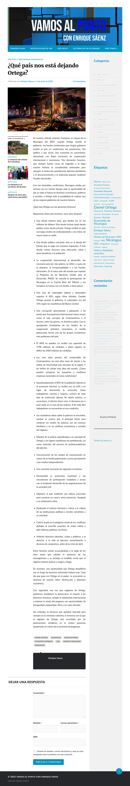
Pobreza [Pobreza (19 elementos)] (104, 247)
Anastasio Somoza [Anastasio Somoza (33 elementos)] (102, 185)
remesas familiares (72, 641)
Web (35, 736)
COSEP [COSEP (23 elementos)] (111, 201)
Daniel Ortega (41, 637)
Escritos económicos (105, 101)
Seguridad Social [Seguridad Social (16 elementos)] (99, 263)
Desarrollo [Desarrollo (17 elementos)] (97, 214)
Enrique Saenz (27, 81)
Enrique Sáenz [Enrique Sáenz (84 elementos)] (102, 230)
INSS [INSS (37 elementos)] (119, 237)
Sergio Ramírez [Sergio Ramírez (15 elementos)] (109, 263)
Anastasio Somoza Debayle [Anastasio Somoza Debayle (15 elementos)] (102, 188)
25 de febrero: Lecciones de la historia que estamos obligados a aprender (108, 338)
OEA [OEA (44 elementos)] (96, 243)
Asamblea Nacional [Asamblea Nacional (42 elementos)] (103, 191)
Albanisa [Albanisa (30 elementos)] (97, 181)
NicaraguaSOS (102, 119)
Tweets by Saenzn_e (103, 440)
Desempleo (56, 637)
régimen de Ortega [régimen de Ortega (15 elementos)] (108, 260)
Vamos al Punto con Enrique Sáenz (39, 776)
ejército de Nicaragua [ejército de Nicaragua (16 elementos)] (108, 227)
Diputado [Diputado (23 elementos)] (97, 217)
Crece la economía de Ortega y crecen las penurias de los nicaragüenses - (106, 365)
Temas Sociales (103, 143)
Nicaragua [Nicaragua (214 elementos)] (113, 239)
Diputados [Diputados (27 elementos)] (106, 217)
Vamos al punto (103, 148)
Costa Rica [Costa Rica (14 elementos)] (97, 204)
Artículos (101, 80)
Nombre (37, 723)
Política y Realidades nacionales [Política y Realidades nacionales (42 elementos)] (103, 252)
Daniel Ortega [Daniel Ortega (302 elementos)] (105, 207)
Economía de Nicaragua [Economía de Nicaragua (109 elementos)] (102, 222)
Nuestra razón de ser (41, 48)
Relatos (100, 132)
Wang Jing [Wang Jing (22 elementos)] (108, 266)
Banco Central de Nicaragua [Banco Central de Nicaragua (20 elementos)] (103, 194)
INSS (58, 641)
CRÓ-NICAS (63, 48)
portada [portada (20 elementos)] (96, 257)
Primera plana (17, 48)
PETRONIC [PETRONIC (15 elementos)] (97, 247)
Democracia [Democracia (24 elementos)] (98, 211)
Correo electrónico (70, 723)
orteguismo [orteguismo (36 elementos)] (105, 243)
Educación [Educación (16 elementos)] (97, 227)
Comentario (39, 693)
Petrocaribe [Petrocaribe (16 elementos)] (114, 244)
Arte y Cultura (103, 74)
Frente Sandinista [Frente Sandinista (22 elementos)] (100, 234)
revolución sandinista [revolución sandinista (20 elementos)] (108, 257)
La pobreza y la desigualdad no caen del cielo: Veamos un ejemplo (108, 303)
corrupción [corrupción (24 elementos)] (103, 201)
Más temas (110, 48)
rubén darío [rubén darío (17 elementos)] (98, 260)
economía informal (44, 641)
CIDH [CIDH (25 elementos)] (96, 201)
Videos (99, 153)
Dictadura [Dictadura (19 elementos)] (115, 214)
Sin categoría (102, 137)
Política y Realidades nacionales (26, 59)
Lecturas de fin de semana (86, 48)
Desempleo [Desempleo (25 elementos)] (106, 214)
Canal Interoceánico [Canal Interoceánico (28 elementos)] (102, 197)
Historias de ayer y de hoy (107, 106)
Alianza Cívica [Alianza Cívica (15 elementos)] (106, 182)
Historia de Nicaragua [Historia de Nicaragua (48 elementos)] (105, 236)
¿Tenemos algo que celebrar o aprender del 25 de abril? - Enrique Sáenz (108, 333)
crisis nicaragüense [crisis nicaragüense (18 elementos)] (107, 204)
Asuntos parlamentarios (107, 85)
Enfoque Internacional (106, 96)
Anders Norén (22, 781)
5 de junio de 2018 (45, 81)
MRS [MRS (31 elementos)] (103, 240)
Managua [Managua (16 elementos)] (97, 240)
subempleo (40, 645)
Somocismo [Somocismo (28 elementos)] (98, 266)
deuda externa (71, 637)
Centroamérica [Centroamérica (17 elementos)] (116, 198)
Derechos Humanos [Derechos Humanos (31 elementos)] (112, 211)
